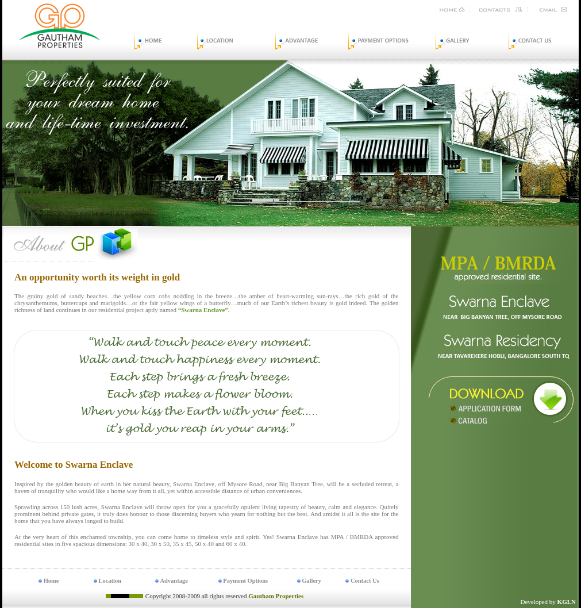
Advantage (171, 581)
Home (49, 581)
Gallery (309, 581)
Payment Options (243, 581)
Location (107, 581)
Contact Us (362, 581)
